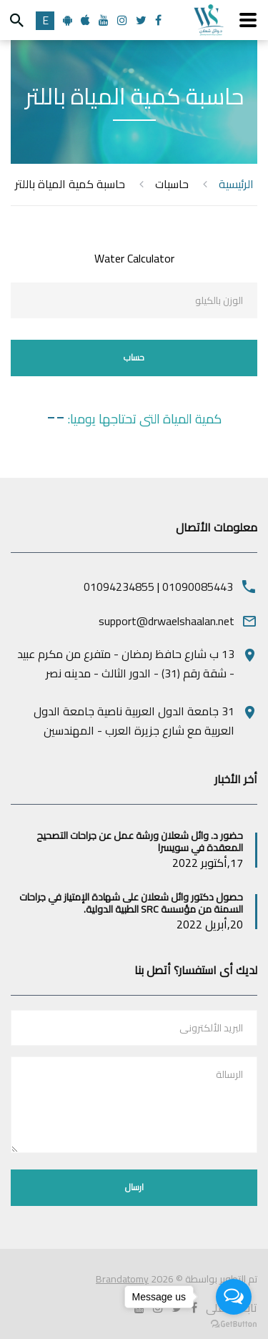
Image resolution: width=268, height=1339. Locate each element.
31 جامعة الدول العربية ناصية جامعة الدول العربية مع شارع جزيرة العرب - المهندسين (134, 720)
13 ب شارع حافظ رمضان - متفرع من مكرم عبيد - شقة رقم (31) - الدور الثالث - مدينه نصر (125, 663)
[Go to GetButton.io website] (234, 1324)
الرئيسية (236, 184)
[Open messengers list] (234, 1297)
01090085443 (197, 586)
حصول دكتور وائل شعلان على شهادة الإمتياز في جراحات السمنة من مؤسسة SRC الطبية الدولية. (131, 903)
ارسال (134, 1187)
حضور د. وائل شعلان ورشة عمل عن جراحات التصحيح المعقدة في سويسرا (139, 841)
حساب (134, 357)
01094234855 (119, 586)
